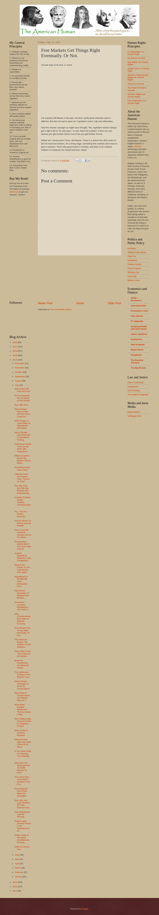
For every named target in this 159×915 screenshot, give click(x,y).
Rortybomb (136, 355)
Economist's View (139, 311)
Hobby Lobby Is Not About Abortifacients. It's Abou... (22, 839)
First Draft (132, 276)
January (19, 876)
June (17, 855)
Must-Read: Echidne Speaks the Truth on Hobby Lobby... (22, 709)
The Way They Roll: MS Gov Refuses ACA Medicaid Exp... (22, 489)
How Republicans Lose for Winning (22, 814)
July (17, 385)
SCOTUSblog (134, 390)
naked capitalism (139, 334)
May (17, 859)
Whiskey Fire (133, 272)
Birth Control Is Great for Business (21, 732)
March (18, 868)
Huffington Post (134, 416)
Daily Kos (132, 256)
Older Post (114, 303)
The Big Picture (138, 368)
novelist (137, 146)
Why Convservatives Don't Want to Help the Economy (22, 619)
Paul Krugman (138, 344)
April (17, 863)
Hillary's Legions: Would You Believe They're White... (22, 459)
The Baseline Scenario (137, 361)
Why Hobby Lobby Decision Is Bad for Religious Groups (22, 722)
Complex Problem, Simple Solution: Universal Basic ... (22, 502)
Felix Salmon (137, 316)
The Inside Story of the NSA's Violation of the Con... (22, 780)
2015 (15, 355)
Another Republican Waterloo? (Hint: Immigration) (22, 557)
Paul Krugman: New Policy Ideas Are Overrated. (21, 792)
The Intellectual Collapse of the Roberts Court (22, 674)
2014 (15, 360)
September (20, 376)
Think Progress (134, 268)
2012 (15, 886)
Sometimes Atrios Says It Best (22, 468)
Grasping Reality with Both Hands (139, 327)
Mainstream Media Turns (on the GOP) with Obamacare (22, 447)
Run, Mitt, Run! (21, 405)
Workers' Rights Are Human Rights (136, 95)
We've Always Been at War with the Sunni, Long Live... (22, 413)
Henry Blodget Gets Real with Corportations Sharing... (22, 436)
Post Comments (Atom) (60, 309)
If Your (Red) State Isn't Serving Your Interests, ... (22, 755)
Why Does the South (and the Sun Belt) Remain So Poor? (22, 768)
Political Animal (134, 264)
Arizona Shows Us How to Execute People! (22, 523)
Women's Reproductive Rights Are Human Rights (138, 77)
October (19, 372)
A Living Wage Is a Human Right (136, 53)
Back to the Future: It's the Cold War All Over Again (22, 568)
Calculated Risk (138, 305)
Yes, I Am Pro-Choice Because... (20, 514)
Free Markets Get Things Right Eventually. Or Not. (22, 631)
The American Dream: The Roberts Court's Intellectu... (22, 643)
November (20, 368)
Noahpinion (136, 339)
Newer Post (45, 303)
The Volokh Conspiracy (138, 394)
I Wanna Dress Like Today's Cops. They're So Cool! (21, 478)
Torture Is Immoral (136, 84)
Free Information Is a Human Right (137, 101)
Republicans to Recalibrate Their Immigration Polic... (21, 581)
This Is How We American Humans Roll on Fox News (22, 533)
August (18, 381)
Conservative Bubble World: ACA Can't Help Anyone (22, 545)
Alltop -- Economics (136, 299)
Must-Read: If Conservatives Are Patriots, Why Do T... (22, 696)
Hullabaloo (132, 260)
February (19, 872)
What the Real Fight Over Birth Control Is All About (22, 743)
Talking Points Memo (137, 252)
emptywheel (133, 386)
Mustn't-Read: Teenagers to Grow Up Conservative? (22, 685)
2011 (15, 891)
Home (80, 303)
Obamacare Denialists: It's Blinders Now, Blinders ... (21, 594)
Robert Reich (137, 350)
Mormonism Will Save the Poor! (22, 390)
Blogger (84, 909)
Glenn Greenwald (135, 382)
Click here (13, 192)
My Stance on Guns (136, 58)
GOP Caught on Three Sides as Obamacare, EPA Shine (22, 424)
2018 (15, 342)
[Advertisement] (79, 278)
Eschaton (132, 248)
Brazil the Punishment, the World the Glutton (21, 664)
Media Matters (134, 412)
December (20, 363)
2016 (15, 351)
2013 (15, 882)
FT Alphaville (137, 321)
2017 (15, 347)
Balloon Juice (134, 280)
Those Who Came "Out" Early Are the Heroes (22, 653)
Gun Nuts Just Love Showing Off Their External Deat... (22, 804)
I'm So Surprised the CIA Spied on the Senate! (22, 398)
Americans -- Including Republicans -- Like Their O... (22, 606)
